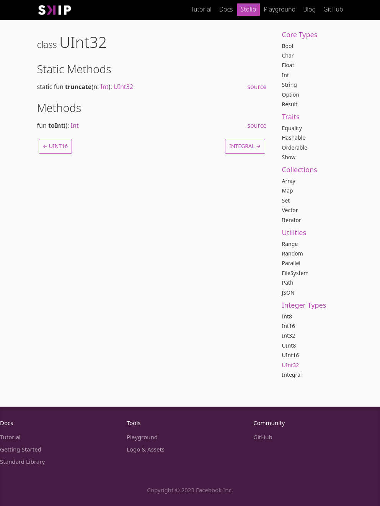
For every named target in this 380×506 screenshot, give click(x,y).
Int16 (288, 326)
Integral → (245, 146)
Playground (279, 9)
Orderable (294, 147)
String (289, 84)
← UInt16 (55, 146)
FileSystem (295, 273)
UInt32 (290, 365)
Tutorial (201, 9)
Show (289, 157)
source (256, 86)
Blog (309, 9)
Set (286, 200)
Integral (292, 374)
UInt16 (290, 355)
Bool (288, 45)
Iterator (291, 220)
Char (288, 55)
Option (290, 94)
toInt (56, 125)
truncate (78, 86)
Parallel (291, 263)
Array (288, 181)
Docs (226, 9)
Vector (290, 210)
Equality (292, 128)
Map (287, 190)
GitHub (333, 9)
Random (292, 253)
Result (290, 104)
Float (288, 65)
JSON (288, 292)
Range (290, 243)
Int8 (287, 316)
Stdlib (248, 9)
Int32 (288, 335)
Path (288, 282)
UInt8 (289, 345)
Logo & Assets (146, 449)
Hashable (294, 137)
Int (285, 75)
